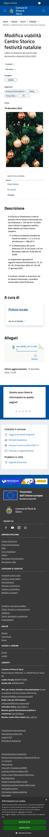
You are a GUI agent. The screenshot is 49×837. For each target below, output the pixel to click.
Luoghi (4, 655)
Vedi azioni (11, 69)
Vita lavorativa (7, 582)
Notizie (4, 633)
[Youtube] (12, 527)
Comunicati (6, 636)
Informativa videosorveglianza (14, 791)
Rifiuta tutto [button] (24, 828)
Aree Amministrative (10, 544)
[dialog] (24, 817)
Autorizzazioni (7, 619)
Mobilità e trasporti (9, 592)
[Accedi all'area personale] (39, 3)
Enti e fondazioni (8, 551)
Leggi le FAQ (6, 737)
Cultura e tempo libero (10, 578)
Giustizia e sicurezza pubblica (13, 605)
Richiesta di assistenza (11, 740)
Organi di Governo (9, 541)
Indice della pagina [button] (15, 176)
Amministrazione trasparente (13, 754)
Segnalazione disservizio (11, 733)
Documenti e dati (8, 562)
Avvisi (23, 21)
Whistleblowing (8, 778)
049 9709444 (18, 713)
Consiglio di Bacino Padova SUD (14, 771)
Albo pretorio (6, 764)
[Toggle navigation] (4, 10)
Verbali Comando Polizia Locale (14, 781)
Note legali (6, 795)
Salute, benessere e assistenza (14, 616)
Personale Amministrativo (12, 558)
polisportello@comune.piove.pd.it (15, 703)
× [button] (46, 800)
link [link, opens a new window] (3, 817)
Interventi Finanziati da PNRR (14, 767)
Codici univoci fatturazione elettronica (17, 774)
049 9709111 (23, 706)
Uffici (3, 548)
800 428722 (31, 717)
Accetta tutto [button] (24, 822)
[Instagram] (18, 527)
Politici (4, 555)
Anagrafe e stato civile (10, 575)
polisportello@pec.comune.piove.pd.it (17, 696)
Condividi (10, 64)
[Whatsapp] (25, 527)
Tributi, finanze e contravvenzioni (15, 609)
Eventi (4, 652)
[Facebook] (5, 527)
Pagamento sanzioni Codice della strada (18, 785)
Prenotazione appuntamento (13, 730)
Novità (14, 21)
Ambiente (5, 612)
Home (5, 21)
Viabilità (32, 21)
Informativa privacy (9, 788)
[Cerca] (43, 10)
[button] (24, 833)
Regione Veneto (10, 2)
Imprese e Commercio (10, 585)
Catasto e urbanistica (10, 589)
